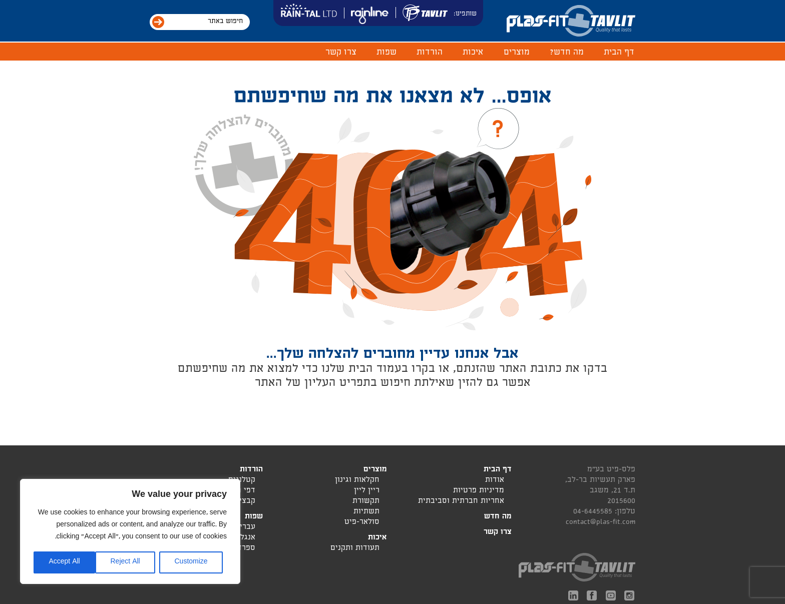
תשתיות (366, 512)
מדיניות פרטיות (478, 491)
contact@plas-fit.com (600, 522)
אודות (494, 480)
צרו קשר (340, 53)
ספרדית (242, 548)
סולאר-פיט (361, 522)
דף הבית (619, 53)
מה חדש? (567, 53)
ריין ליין (366, 491)
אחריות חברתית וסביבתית (461, 501)
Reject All (125, 562)
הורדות (430, 53)
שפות (386, 53)
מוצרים (517, 53)
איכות (473, 53)
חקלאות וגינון (357, 480)
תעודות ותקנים (354, 548)
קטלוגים (241, 480)
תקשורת (365, 501)
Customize (190, 562)
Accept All (64, 562)
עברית (245, 527)
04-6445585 (592, 512)
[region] (130, 531)
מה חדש (498, 517)
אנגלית (244, 538)
